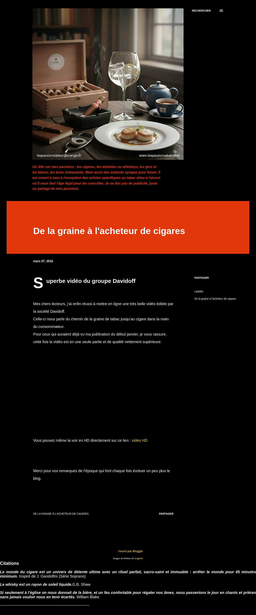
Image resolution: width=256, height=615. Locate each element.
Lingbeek (138, 558)
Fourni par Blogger (128, 551)
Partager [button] (201, 277)
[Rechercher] (201, 10)
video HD (139, 440)
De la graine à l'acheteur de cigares (215, 298)
